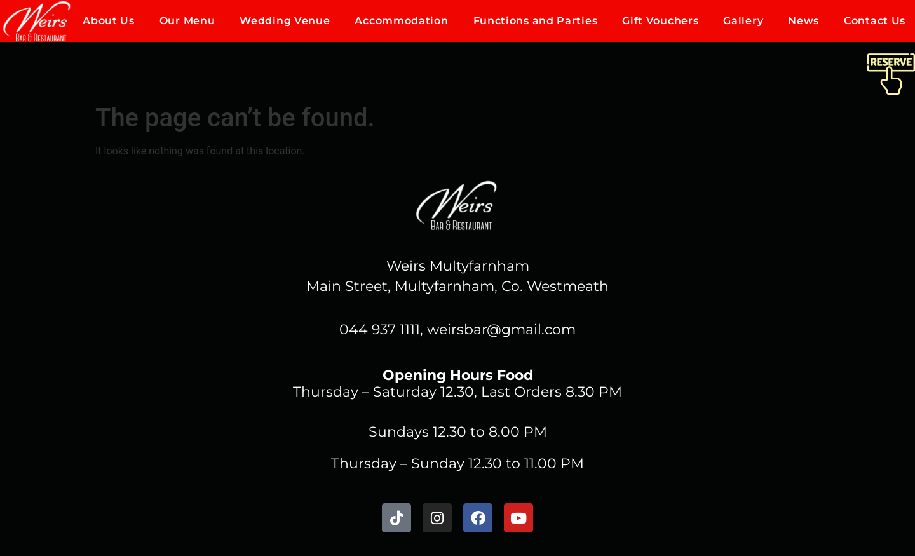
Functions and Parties (535, 21)
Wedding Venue (285, 21)
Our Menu (187, 21)
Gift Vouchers (660, 21)
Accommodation (401, 21)
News (803, 21)
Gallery (743, 21)
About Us (109, 21)
